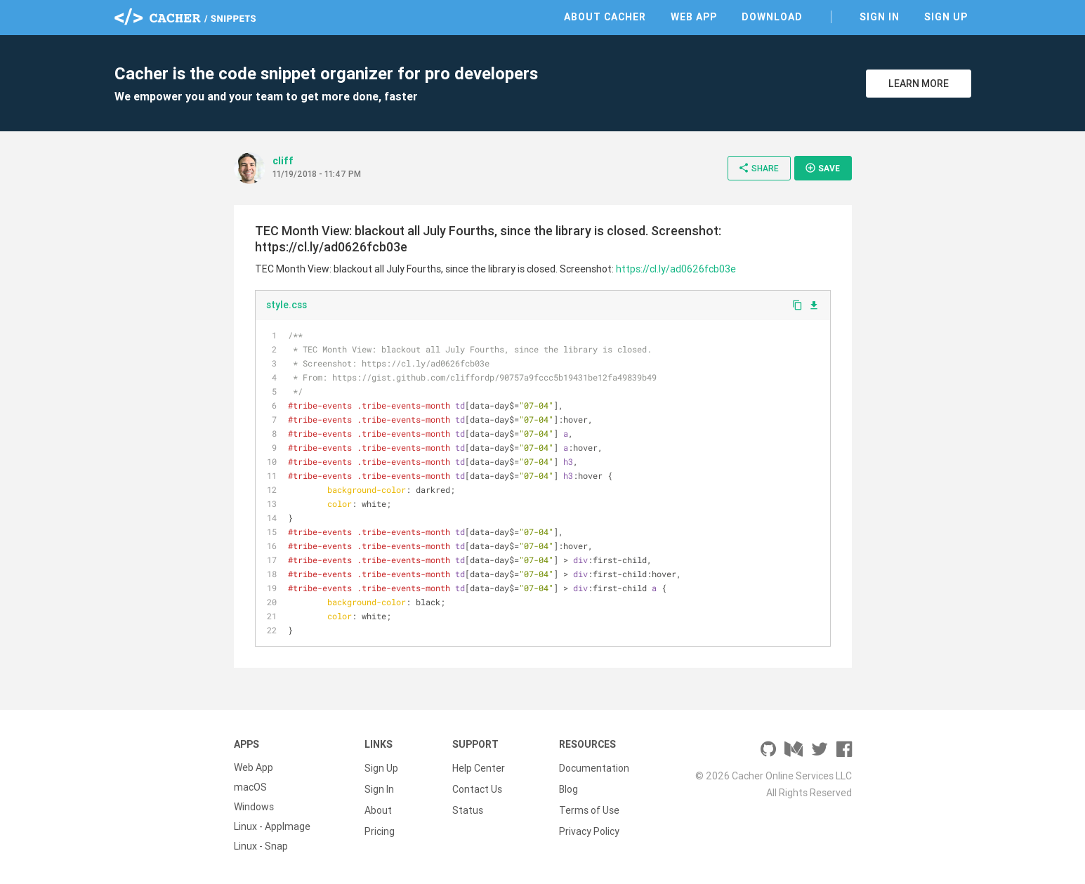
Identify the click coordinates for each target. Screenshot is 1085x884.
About (378, 806)
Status (467, 806)
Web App (694, 17)
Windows (254, 806)
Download (772, 17)
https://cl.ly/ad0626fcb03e (676, 269)
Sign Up (946, 17)
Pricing (379, 826)
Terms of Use (589, 806)
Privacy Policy (589, 826)
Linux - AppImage (272, 826)
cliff (283, 160)
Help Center (478, 767)
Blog (568, 787)
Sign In (880, 17)
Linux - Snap (261, 846)
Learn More (918, 83)
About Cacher (605, 17)
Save (822, 167)
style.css (286, 304)
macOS (250, 787)
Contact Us (477, 787)
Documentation (594, 767)
